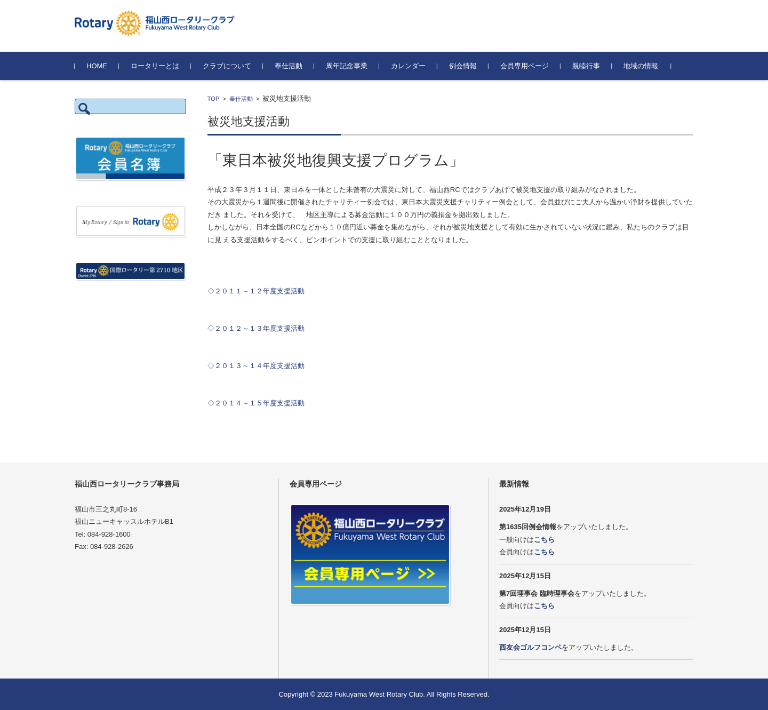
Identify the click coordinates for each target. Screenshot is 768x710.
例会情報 (463, 66)
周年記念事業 (346, 66)
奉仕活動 (288, 66)
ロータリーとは (155, 66)
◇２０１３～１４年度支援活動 (256, 366)
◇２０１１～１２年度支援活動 (256, 291)
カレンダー (408, 66)
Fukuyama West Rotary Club (378, 694)
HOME (96, 66)
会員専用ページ (524, 66)
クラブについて (227, 66)
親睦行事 (586, 66)
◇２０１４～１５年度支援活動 (256, 403)
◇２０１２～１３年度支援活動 (256, 328)
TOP (213, 98)
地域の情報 (640, 66)
